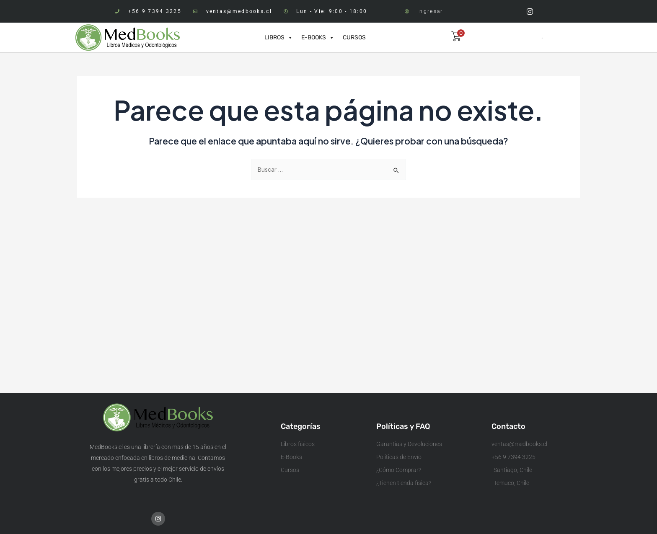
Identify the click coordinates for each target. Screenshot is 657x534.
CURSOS (354, 37)
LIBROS (278, 37)
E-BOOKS (317, 37)
